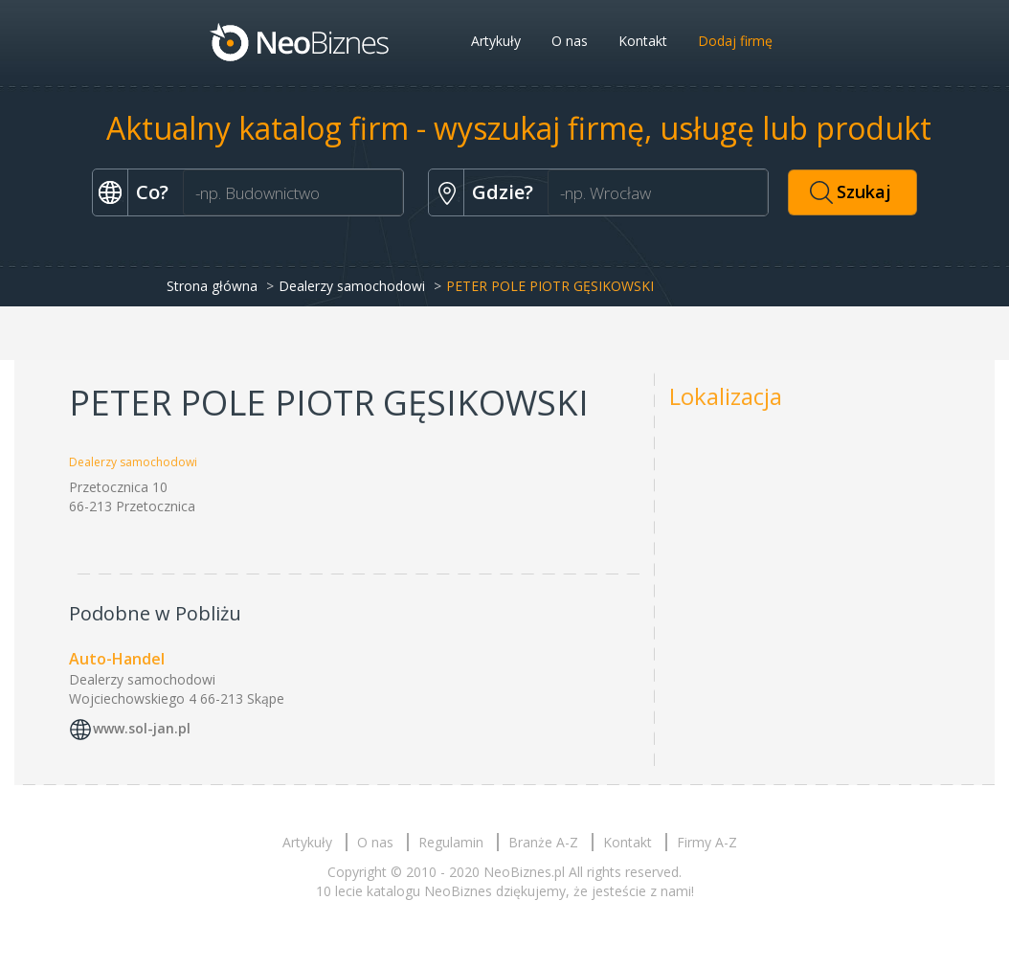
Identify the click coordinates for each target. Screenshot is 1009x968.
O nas (569, 41)
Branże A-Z (543, 842)
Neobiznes (301, 41)
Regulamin (450, 842)
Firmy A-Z (707, 842)
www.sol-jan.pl (142, 728)
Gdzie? (502, 192)
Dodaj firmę (735, 41)
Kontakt (642, 41)
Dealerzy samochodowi (352, 286)
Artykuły (496, 41)
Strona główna (212, 286)
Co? (152, 192)
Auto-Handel (117, 658)
